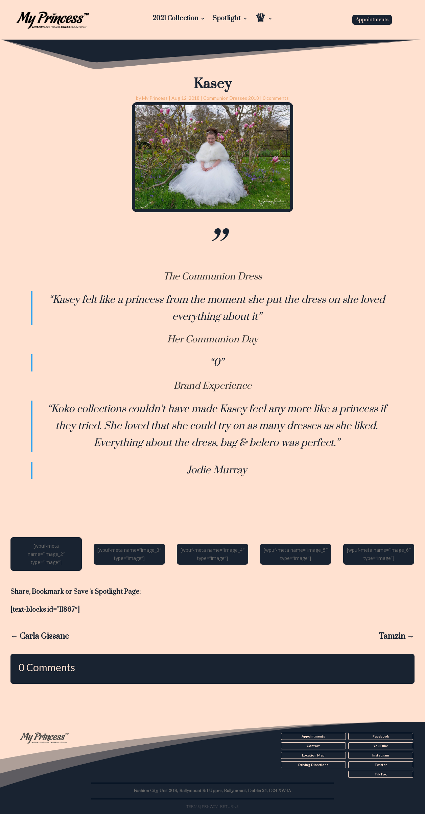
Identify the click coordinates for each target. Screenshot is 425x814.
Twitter (381, 765)
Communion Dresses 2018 (231, 98)
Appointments (372, 20)
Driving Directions (313, 765)
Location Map (313, 755)
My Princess (155, 98)
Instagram (380, 755)
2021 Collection (175, 19)
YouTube (380, 746)
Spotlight (227, 19)
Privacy (210, 806)
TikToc (381, 774)
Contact (313, 746)
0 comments (276, 98)
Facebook (381, 736)
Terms (192, 806)
